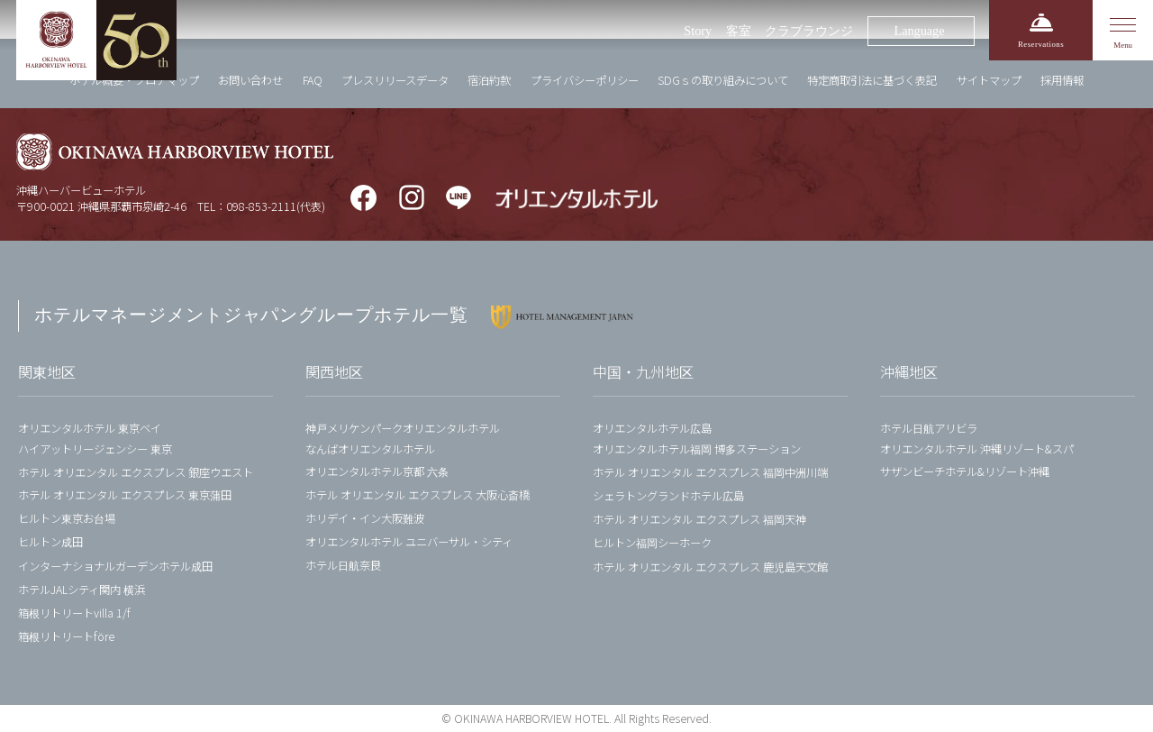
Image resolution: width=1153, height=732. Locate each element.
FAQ (312, 80)
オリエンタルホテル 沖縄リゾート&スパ (977, 449)
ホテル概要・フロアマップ (134, 80)
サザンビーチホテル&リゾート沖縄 (964, 471)
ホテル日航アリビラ (928, 428)
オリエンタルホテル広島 (652, 428)
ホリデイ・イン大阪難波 (364, 518)
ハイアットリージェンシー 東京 (95, 449)
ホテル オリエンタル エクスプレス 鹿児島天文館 (710, 567)
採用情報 (1062, 80)
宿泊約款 (489, 80)
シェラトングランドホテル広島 (668, 496)
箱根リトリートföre (66, 636)
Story (698, 30)
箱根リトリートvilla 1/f (74, 613)
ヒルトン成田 (50, 542)
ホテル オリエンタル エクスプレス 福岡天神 (699, 519)
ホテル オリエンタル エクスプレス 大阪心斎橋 (417, 495)
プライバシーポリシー (585, 80)
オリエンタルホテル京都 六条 (377, 471)
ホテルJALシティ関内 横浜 (81, 589)
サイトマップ (989, 80)
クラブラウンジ (809, 30)
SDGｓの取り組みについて (723, 80)
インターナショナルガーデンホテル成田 (115, 566)
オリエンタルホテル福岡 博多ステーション (697, 449)
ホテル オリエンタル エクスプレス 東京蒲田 (125, 495)
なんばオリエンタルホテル (370, 449)
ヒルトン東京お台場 (66, 518)
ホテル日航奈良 (343, 565)
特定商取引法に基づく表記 (872, 80)
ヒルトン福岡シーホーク (652, 543)
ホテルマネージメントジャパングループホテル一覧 (251, 315)
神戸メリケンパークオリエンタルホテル (402, 428)
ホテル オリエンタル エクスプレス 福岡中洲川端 (710, 472)
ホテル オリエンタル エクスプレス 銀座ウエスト (135, 472)
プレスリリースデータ (395, 80)
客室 (738, 30)
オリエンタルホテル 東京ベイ (89, 428)
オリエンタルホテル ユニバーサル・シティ (409, 542)
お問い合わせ (250, 80)
